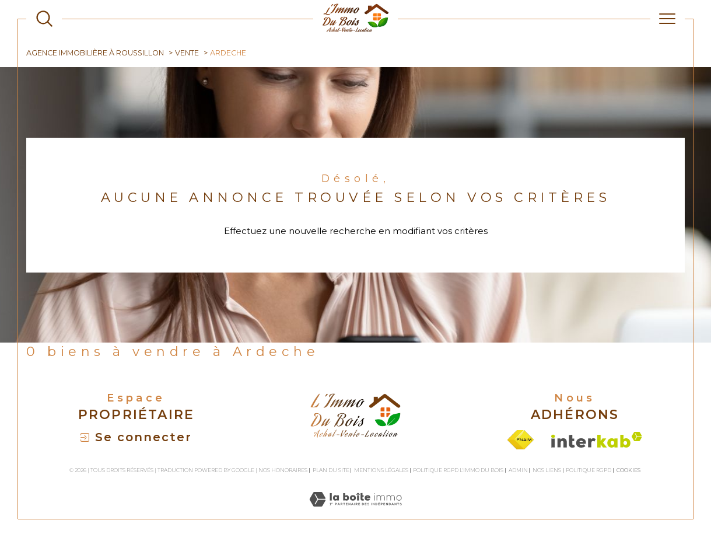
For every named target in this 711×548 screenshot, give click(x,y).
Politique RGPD (588, 470)
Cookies (628, 470)
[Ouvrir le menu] (667, 18)
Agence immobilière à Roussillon (95, 52)
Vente (187, 52)
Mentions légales (381, 470)
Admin (518, 470)
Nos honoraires (282, 470)
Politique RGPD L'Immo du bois (458, 470)
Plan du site (331, 470)
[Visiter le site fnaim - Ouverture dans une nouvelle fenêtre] (520, 439)
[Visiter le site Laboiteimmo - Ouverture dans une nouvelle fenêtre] (355, 512)
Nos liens (547, 470)
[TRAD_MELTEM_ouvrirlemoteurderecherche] (44, 18)
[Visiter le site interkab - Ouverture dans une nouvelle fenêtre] (596, 440)
